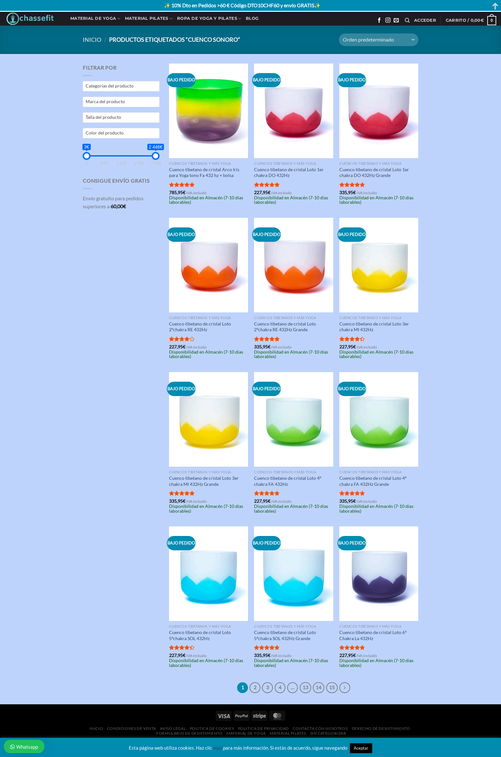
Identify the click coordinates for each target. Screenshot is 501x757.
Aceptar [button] (361, 748)
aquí (217, 748)
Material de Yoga (95, 19)
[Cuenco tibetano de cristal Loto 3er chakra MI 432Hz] (378, 265)
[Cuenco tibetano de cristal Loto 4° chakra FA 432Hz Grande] (378, 419)
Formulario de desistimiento (189, 733)
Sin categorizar (328, 733)
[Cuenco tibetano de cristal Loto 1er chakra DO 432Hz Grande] (378, 111)
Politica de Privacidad (263, 728)
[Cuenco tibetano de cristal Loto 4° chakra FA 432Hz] (293, 419)
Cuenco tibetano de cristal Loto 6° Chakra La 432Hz (373, 635)
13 (305, 687)
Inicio (92, 39)
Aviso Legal (173, 728)
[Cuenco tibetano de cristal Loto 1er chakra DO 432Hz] (293, 111)
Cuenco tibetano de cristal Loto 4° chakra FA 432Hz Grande (373, 481)
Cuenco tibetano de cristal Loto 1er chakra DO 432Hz (289, 172)
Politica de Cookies (212, 728)
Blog (252, 18)
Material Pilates (149, 19)
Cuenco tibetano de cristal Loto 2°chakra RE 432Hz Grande (285, 327)
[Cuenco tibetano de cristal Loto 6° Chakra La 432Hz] (378, 573)
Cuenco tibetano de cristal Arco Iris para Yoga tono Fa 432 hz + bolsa (204, 172)
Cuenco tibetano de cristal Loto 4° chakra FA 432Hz (287, 481)
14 (318, 687)
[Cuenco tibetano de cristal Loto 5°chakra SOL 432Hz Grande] (293, 573)
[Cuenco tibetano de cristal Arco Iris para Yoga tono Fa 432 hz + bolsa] (208, 111)
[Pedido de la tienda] (378, 40)
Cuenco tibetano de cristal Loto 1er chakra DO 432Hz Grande (374, 172)
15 (332, 687)
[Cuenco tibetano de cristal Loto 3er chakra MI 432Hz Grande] (208, 419)
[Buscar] (407, 20)
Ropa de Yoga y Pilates (209, 19)
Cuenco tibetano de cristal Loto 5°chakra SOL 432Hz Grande (285, 635)
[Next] (344, 687)
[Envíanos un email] (396, 20)
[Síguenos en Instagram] (387, 20)
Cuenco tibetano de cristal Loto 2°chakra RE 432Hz (200, 327)
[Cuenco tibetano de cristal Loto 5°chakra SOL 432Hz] (208, 573)
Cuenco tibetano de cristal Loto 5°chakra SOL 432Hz (200, 635)
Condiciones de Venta (131, 728)
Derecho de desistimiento (381, 728)
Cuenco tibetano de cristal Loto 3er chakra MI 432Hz (374, 327)
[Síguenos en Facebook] (379, 20)
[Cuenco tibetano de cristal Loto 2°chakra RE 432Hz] (208, 265)
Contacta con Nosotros (320, 728)
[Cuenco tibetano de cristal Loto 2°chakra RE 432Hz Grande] (293, 265)
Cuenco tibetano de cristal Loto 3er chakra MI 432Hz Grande (204, 481)
